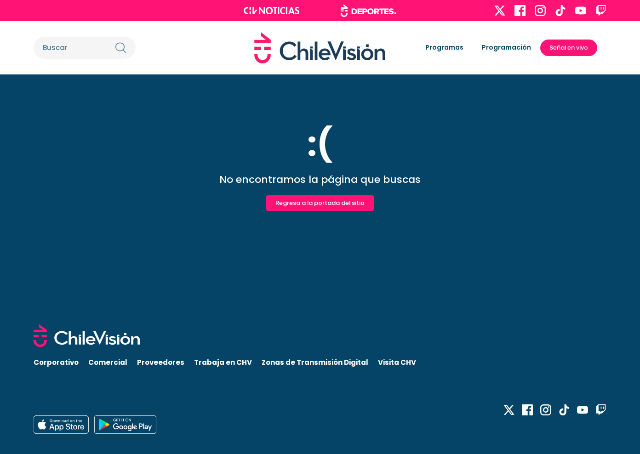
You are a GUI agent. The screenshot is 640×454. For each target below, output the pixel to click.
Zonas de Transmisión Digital (315, 362)
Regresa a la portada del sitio (320, 203)
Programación (506, 47)
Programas (444, 47)
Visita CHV (397, 362)
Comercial (107, 362)
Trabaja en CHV (223, 362)
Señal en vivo (568, 47)
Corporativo (56, 362)
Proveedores (160, 362)
